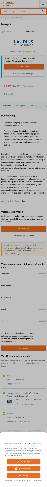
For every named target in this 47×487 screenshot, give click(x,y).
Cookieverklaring (35, 480)
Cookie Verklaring (17, 455)
